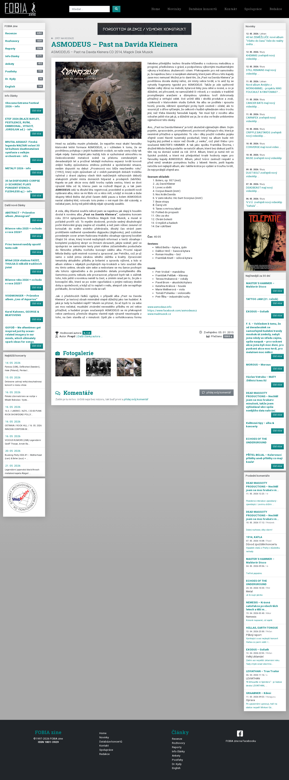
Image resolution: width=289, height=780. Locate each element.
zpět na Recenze (62, 38)
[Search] (89, 9)
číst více (36, 110)
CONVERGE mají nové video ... (263, 145)
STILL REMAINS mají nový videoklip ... (261, 70)
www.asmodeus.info (160, 306)
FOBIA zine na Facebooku (241, 736)
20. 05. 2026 (12, 450)
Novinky (174, 9)
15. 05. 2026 (12, 377)
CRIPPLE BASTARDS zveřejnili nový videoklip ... (263, 132)
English (176, 768)
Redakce (276, 9)
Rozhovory (178, 743)
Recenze (177, 738)
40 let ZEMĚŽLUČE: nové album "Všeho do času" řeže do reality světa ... (264, 39)
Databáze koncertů (203, 9)
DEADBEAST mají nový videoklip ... (259, 187)
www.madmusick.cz (159, 313)
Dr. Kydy (176, 764)
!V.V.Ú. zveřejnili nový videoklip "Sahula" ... (264, 202)
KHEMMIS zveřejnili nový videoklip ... (260, 55)
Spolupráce (253, 9)
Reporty (176, 747)
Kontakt (230, 9)
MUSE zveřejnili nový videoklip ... (264, 158)
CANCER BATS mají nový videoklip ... (260, 103)
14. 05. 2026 (12, 362)
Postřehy (177, 759)
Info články (178, 751)
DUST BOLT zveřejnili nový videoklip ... (261, 173)
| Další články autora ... (89, 336)
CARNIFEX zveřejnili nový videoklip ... (261, 118)
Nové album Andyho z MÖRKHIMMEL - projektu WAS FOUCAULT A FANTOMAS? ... (264, 86)
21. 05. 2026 (12, 465)
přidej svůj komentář (216, 392)
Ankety (176, 755)
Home (155, 9)
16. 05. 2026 (12, 392)
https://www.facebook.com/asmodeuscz (172, 310)
